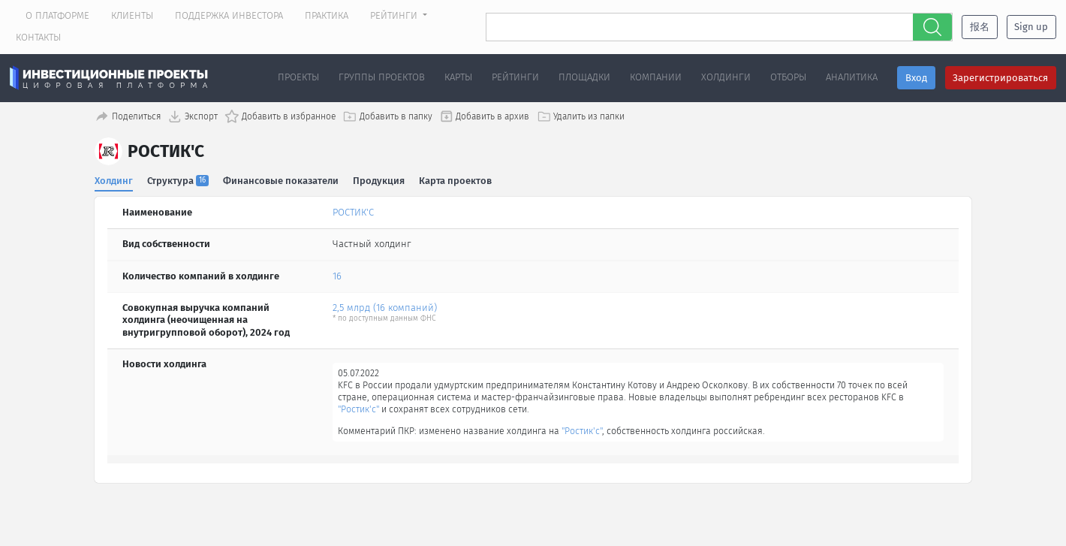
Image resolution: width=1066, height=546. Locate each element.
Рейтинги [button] (395, 15)
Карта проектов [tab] (456, 179)
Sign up (1031, 26)
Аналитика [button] (852, 77)
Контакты (38, 37)
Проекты (298, 77)
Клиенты (132, 15)
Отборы (788, 77)
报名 (979, 26)
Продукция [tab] (379, 179)
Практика (326, 15)
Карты (458, 77)
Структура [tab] (178, 179)
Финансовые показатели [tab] (281, 179)
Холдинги (726, 77)
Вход (916, 77)
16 (337, 275)
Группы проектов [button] (382, 77)
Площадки (584, 77)
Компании (656, 77)
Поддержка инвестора (229, 15)
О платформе (57, 15)
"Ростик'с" (442, 410)
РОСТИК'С (353, 211)
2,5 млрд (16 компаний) (385, 306)
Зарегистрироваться (1000, 77)
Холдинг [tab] (114, 179)
